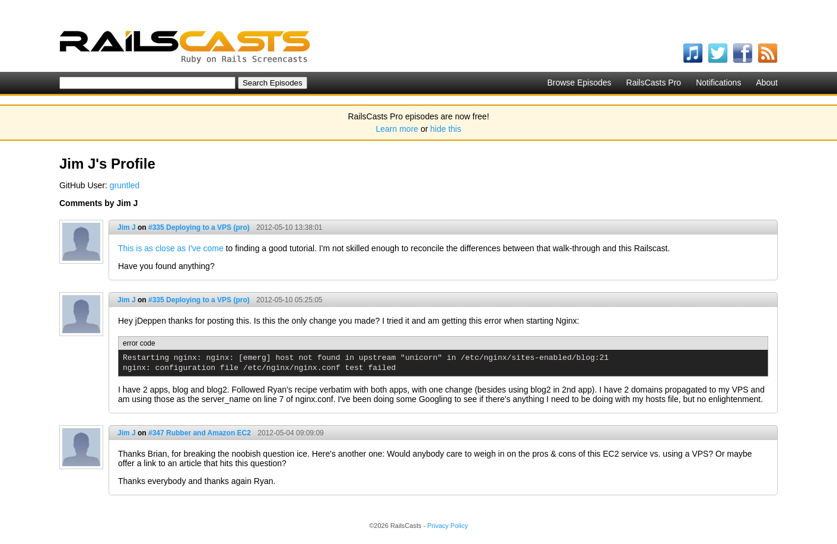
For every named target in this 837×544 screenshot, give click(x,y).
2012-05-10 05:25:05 (289, 300)
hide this (445, 129)
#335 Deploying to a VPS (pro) (199, 227)
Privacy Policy (447, 525)
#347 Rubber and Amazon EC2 (199, 433)
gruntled (125, 185)
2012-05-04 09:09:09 (290, 433)
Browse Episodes (579, 82)
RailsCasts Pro (654, 82)
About (767, 82)
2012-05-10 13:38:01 (289, 227)
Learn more (397, 129)
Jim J (126, 227)
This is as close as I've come (171, 248)
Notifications (718, 82)
